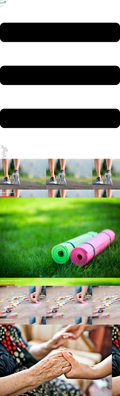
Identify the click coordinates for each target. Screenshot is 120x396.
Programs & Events (4, 147)
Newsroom (3, 154)
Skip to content (2, 0)
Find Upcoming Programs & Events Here (7, 285)
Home (2, 145)
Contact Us (3, 157)
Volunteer (4, 153)
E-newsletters (5, 155)
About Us (3, 146)
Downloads (4, 156)
